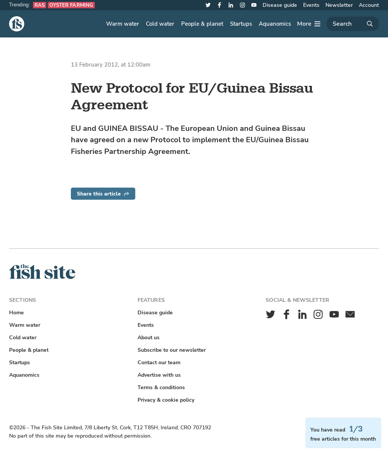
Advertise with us (159, 375)
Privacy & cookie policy (166, 400)
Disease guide (280, 5)
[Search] (353, 24)
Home (16, 312)
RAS (39, 5)
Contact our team (159, 362)
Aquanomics (275, 24)
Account (369, 5)
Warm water (122, 24)
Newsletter (339, 5)
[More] (309, 24)
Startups (241, 24)
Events (311, 5)
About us (149, 337)
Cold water (160, 24)
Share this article (103, 193)
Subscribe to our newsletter (172, 350)
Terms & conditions (161, 387)
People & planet (202, 24)
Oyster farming (71, 5)
